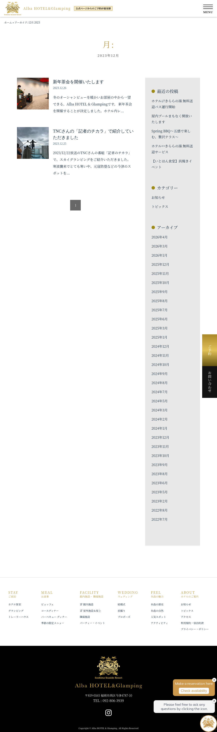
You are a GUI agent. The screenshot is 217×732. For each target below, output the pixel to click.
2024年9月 (160, 373)
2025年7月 (160, 309)
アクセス (186, 617)
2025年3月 (160, 328)
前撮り (121, 610)
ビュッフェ (47, 604)
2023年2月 (160, 501)
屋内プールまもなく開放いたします (172, 118)
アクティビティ (159, 623)
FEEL (157, 594)
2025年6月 (160, 319)
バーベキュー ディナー (54, 617)
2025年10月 (160, 282)
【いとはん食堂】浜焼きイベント (172, 164)
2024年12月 (160, 346)
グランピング (16, 610)
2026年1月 (159, 255)
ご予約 (209, 350)
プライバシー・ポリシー (195, 629)
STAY (13, 594)
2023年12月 (160, 437)
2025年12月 (160, 264)
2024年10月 (160, 364)
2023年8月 (160, 473)
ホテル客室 (14, 604)
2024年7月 (160, 391)
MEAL (47, 594)
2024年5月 (160, 401)
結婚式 (121, 604)
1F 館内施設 (86, 604)
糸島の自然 (157, 610)
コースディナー (49, 610)
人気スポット (158, 617)
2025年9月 (160, 291)
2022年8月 (160, 510)
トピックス (160, 206)
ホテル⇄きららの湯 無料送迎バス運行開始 (172, 103)
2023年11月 (160, 446)
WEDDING (128, 594)
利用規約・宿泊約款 (192, 623)
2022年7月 (160, 519)
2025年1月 (159, 337)
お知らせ (158, 197)
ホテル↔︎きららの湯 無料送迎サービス (172, 149)
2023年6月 (160, 482)
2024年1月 (159, 428)
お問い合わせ (209, 382)
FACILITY (91, 594)
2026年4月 (160, 237)
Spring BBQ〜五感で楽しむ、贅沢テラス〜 (171, 134)
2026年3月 (160, 246)
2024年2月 (160, 419)
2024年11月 (160, 355)
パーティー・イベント (92, 623)
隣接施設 (85, 617)
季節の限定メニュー (52, 623)
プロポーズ (124, 617)
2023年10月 (160, 455)
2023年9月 (160, 464)
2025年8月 (160, 300)
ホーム (8, 22)
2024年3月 (160, 410)
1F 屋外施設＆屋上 (90, 610)
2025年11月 (160, 273)
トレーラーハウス (18, 617)
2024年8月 (160, 382)
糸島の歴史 (157, 604)
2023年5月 (160, 492)
